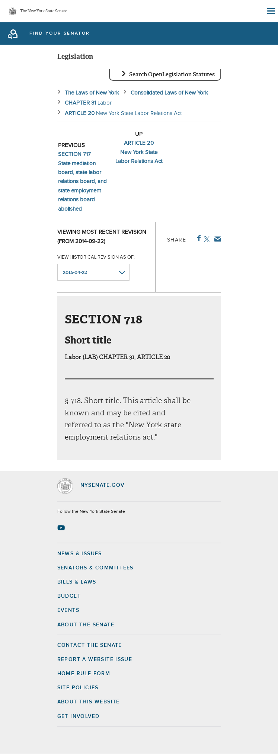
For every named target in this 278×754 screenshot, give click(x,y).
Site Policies (78, 687)
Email (216, 238)
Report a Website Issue (94, 659)
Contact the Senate (89, 645)
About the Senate (85, 624)
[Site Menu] (270, 11)
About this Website (88, 702)
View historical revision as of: (96, 257)
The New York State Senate (43, 11)
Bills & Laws (76, 582)
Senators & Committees (95, 568)
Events (68, 610)
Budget (69, 596)
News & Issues (79, 553)
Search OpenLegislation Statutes (172, 74)
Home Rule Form (84, 673)
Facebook (197, 238)
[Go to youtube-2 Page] (62, 527)
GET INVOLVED (78, 716)
